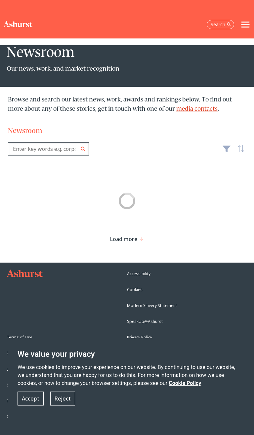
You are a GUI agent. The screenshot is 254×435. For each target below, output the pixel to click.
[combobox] (48, 148)
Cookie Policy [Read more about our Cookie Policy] (185, 383)
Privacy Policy (139, 337)
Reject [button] (63, 398)
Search (83, 149)
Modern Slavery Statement (152, 305)
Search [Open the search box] (221, 24)
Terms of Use (19, 337)
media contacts (197, 109)
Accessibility (138, 274)
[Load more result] (124, 239)
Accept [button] (30, 398)
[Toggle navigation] (245, 24)
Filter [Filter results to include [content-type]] (227, 151)
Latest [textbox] (239, 152)
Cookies (135, 289)
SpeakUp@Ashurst (145, 321)
